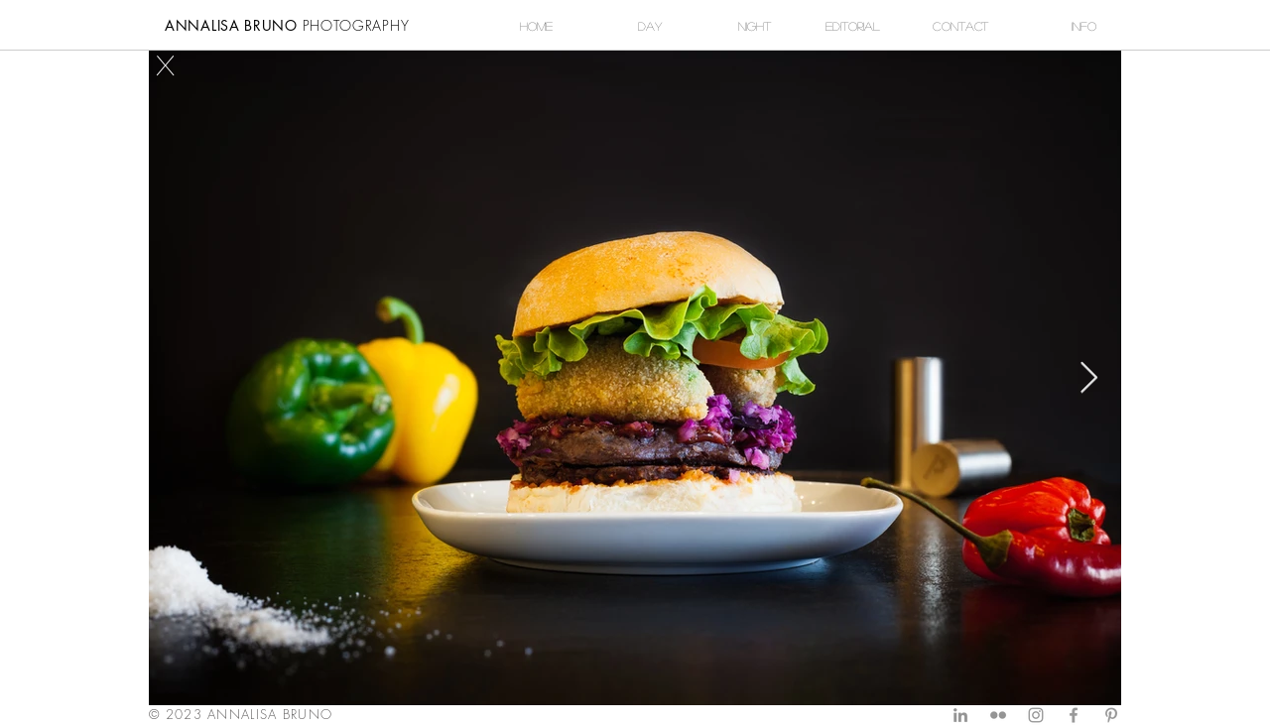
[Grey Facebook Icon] (1073, 715)
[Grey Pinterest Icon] (1111, 715)
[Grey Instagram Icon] (1036, 715)
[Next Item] (1088, 378)
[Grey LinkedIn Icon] (960, 715)
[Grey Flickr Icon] (998, 715)
